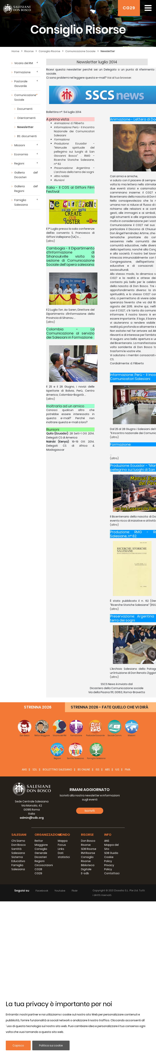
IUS (117, 769)
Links (61, 849)
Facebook (42, 890)
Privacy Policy (109, 867)
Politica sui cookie (51, 1045)
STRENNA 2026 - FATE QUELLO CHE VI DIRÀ (109, 707)
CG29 (129, 8)
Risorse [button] (87, 834)
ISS (97, 769)
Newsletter (108, 51)
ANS (24, 769)
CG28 (38, 869)
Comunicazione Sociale (80, 51)
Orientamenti (26, 118)
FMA (127, 769)
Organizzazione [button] (48, 834)
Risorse (29, 51)
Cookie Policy (108, 859)
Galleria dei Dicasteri (26, 175)
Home (15, 51)
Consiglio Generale (41, 851)
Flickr (75, 890)
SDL (34, 769)
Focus (62, 845)
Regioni (19, 163)
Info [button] (107, 834)
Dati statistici (64, 855)
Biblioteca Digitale (87, 867)
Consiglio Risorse (49, 51)
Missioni (19, 145)
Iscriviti (90, 810)
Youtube (60, 890)
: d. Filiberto (69, 123)
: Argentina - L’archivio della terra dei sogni (74, 170)
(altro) (50, 241)
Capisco (18, 1045)
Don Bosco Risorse (88, 843)
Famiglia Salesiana (21, 202)
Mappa (62, 841)
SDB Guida (111, 853)
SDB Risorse (88, 849)
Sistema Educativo (18, 859)
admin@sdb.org (32, 818)
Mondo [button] (64, 834)
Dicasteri (41, 857)
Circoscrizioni (44, 865)
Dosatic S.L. (122, 890)
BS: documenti (27, 136)
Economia (21, 154)
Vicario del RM (23, 63)
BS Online (84, 769)
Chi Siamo (18, 841)
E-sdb (85, 873)
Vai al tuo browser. (119, 78)
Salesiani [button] (18, 834)
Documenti (24, 109)
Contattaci (111, 873)
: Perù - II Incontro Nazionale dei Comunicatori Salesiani (74, 131)
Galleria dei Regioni (26, 188)
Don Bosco (18, 845)
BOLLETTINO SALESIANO (57, 769)
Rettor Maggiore (41, 843)
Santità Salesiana (18, 851)
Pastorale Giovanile (20, 83)
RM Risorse (88, 853)
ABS (107, 769)
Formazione (22, 72)
